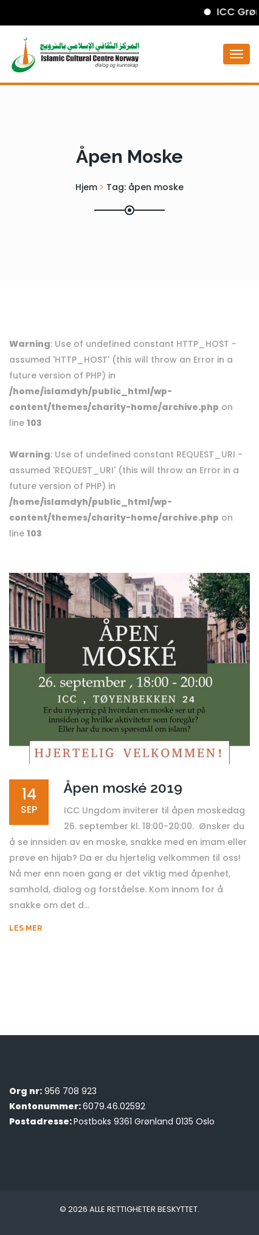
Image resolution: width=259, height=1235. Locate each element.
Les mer (25, 928)
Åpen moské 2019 (123, 787)
